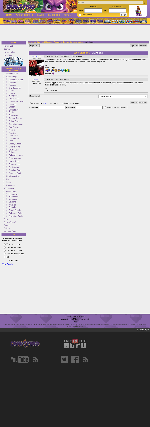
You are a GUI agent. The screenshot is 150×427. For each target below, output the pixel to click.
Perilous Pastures (12, 84)
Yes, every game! (13, 244)
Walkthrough (11, 77)
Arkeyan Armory (15, 158)
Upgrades (10, 185)
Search (7, 49)
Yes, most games (13, 247)
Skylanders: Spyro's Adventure (13, 69)
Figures (7, 225)
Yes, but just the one (15, 254)
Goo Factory (14, 127)
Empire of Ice (14, 164)
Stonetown (13, 115)
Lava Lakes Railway (14, 151)
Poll (13, 235)
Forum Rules (9, 52)
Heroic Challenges (14, 176)
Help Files (8, 55)
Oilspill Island (14, 98)
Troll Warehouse (16, 124)
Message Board (10, 231)
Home (9, 15)
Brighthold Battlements (14, 195)
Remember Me (87, 15)
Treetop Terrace (15, 118)
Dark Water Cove (16, 101)
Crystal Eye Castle (14, 111)
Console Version (11, 74)
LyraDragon (36, 57)
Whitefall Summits (12, 206)
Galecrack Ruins (16, 213)
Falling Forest (14, 121)
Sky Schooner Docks (15, 89)
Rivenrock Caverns (13, 200)
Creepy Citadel (15, 144)
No (7, 257)
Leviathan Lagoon (13, 105)
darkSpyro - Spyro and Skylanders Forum (43, 42)
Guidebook (54, 15)
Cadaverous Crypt (14, 139)
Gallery (7, 228)
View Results (7, 264)
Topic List (134, 46)
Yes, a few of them (14, 250)
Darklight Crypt (15, 170)
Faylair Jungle (15, 210)
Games (40, 15)
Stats (8, 182)
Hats (8, 179)
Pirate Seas (14, 167)
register (46, 103)
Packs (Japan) (10, 222)
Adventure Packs (16, 216)
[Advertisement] (74, 33)
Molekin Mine (14, 147)
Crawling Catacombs (14, 134)
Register (93, 6)
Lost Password (117, 6)
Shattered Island (16, 80)
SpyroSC (36, 80)
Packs (6, 219)
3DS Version (9, 188)
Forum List (8, 46)
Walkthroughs (24, 15)
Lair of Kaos (14, 161)
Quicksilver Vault (16, 155)
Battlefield (13, 130)
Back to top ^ (143, 330)
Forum (67, 15)
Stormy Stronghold (13, 94)
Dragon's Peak (15, 173)
